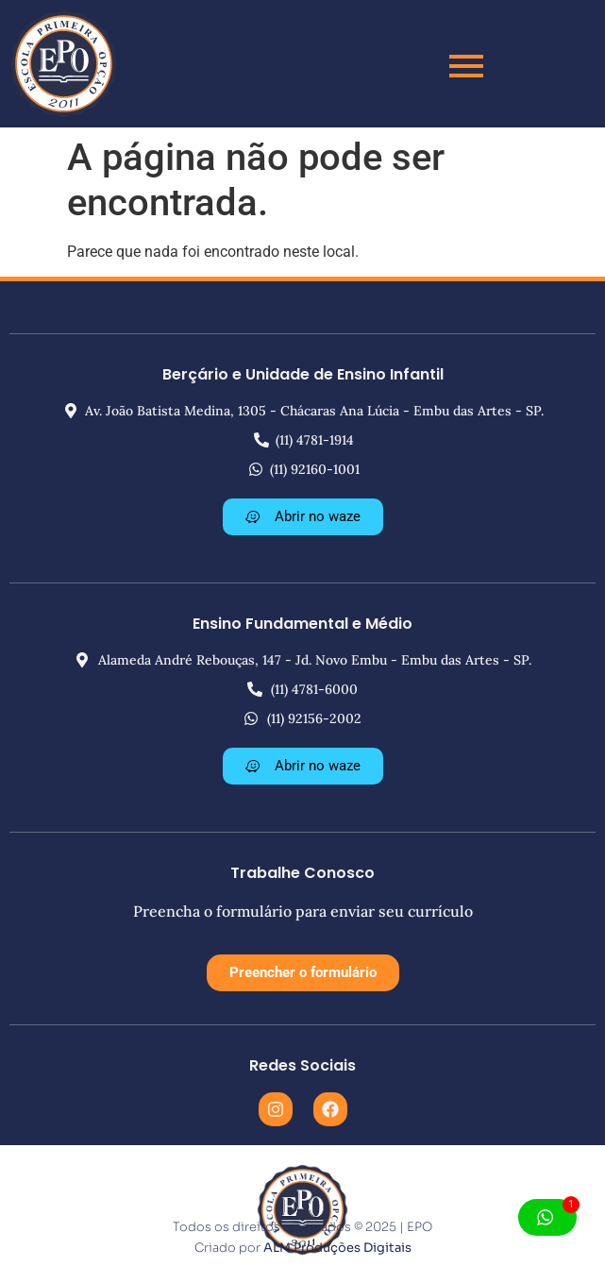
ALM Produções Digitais (337, 1248)
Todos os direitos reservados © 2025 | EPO (302, 1227)
